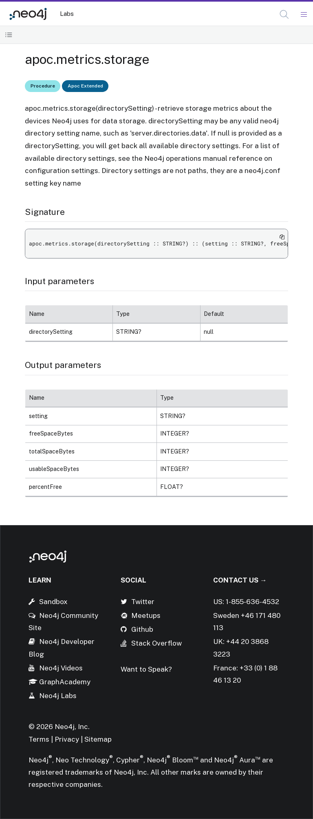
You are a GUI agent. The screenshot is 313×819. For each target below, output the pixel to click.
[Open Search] (284, 15)
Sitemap (98, 739)
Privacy (68, 739)
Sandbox (53, 602)
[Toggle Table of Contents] (9, 35)
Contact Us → (240, 580)
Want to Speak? (146, 669)
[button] (284, 14)
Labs (67, 13)
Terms (39, 739)
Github (142, 629)
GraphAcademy (64, 682)
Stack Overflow (156, 643)
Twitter (142, 602)
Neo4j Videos (61, 668)
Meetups (146, 615)
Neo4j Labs (58, 696)
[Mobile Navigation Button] (303, 15)
